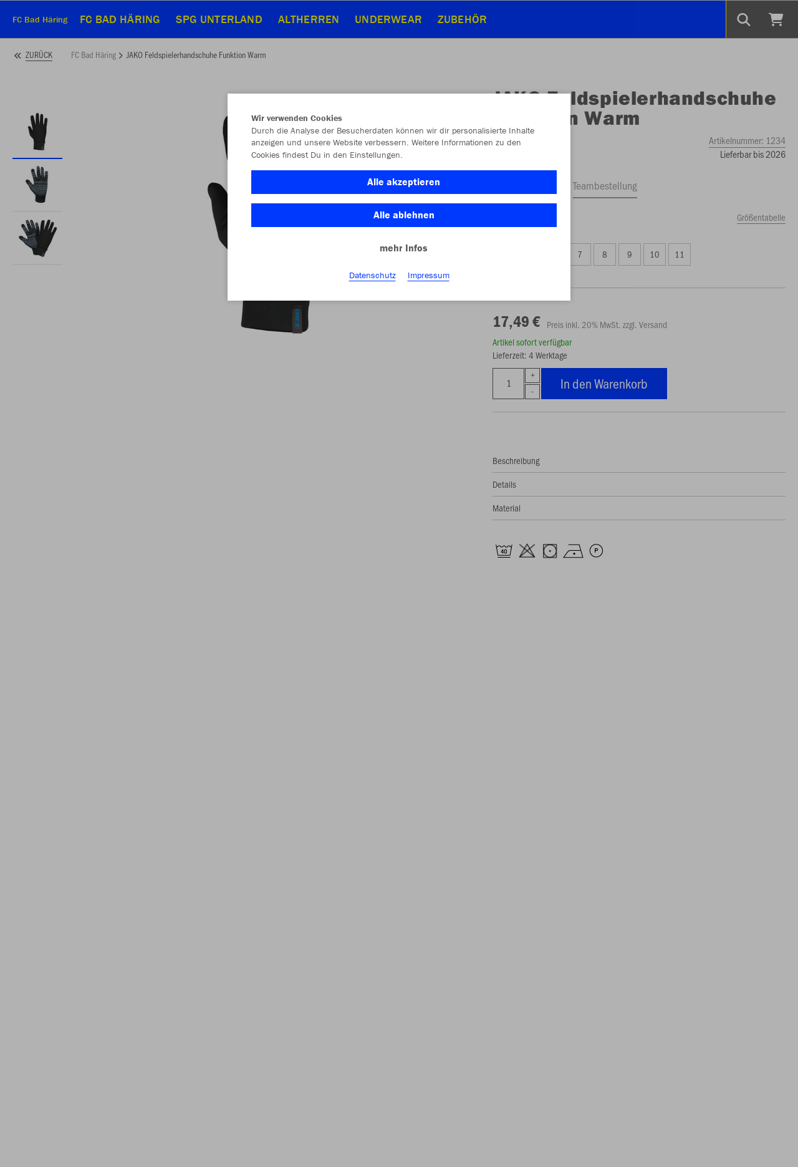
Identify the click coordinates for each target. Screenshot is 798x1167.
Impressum (428, 275)
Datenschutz (372, 275)
